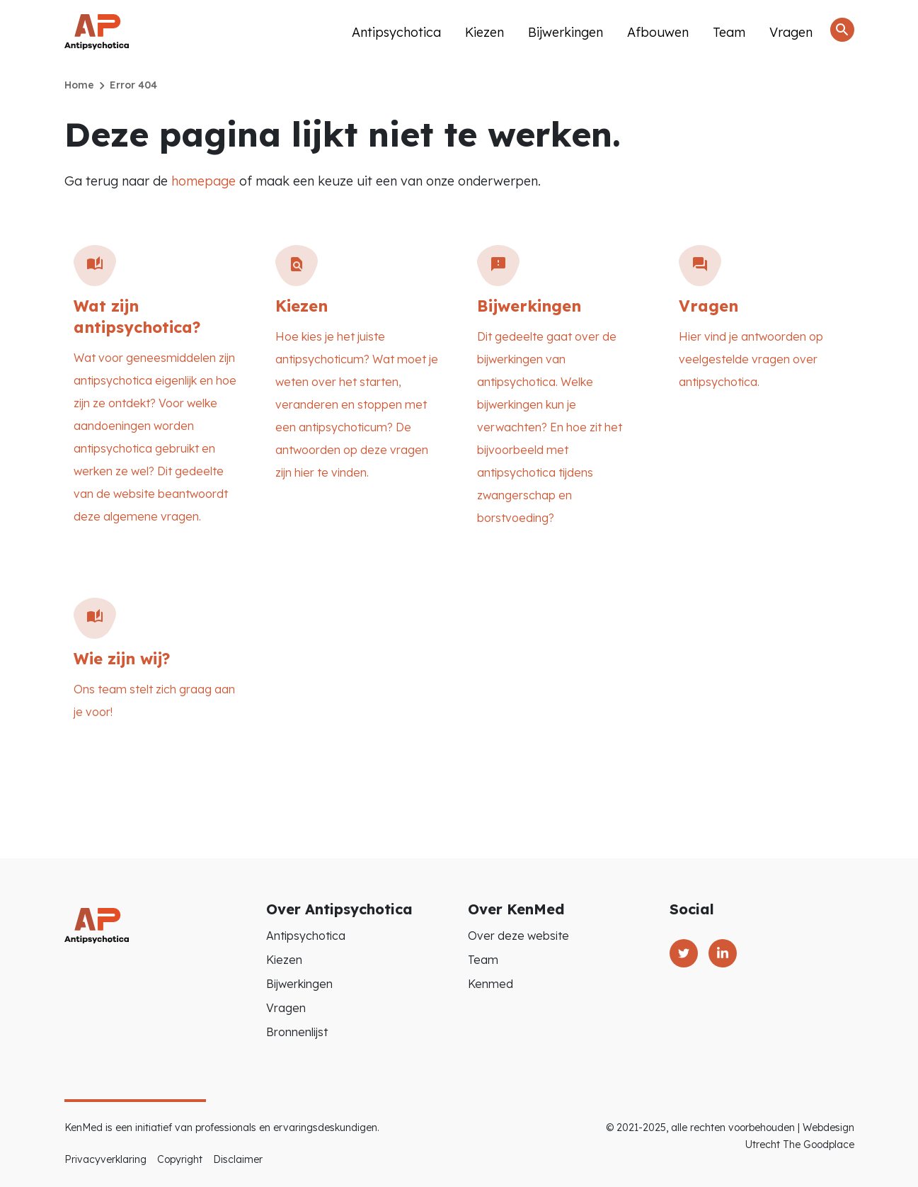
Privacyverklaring (105, 1159)
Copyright (179, 1159)
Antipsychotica (396, 32)
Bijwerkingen (565, 32)
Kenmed (490, 984)
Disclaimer (238, 1159)
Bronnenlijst (297, 1032)
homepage (203, 181)
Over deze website (518, 935)
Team (729, 32)
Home (79, 85)
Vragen (791, 32)
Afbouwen (658, 32)
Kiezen (484, 32)
